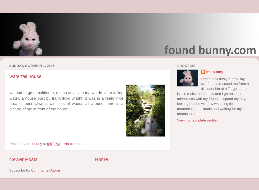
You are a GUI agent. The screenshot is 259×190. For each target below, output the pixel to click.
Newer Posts (23, 159)
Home (101, 159)
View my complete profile (197, 120)
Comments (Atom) (45, 170)
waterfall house (25, 76)
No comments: (76, 144)
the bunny (214, 72)
